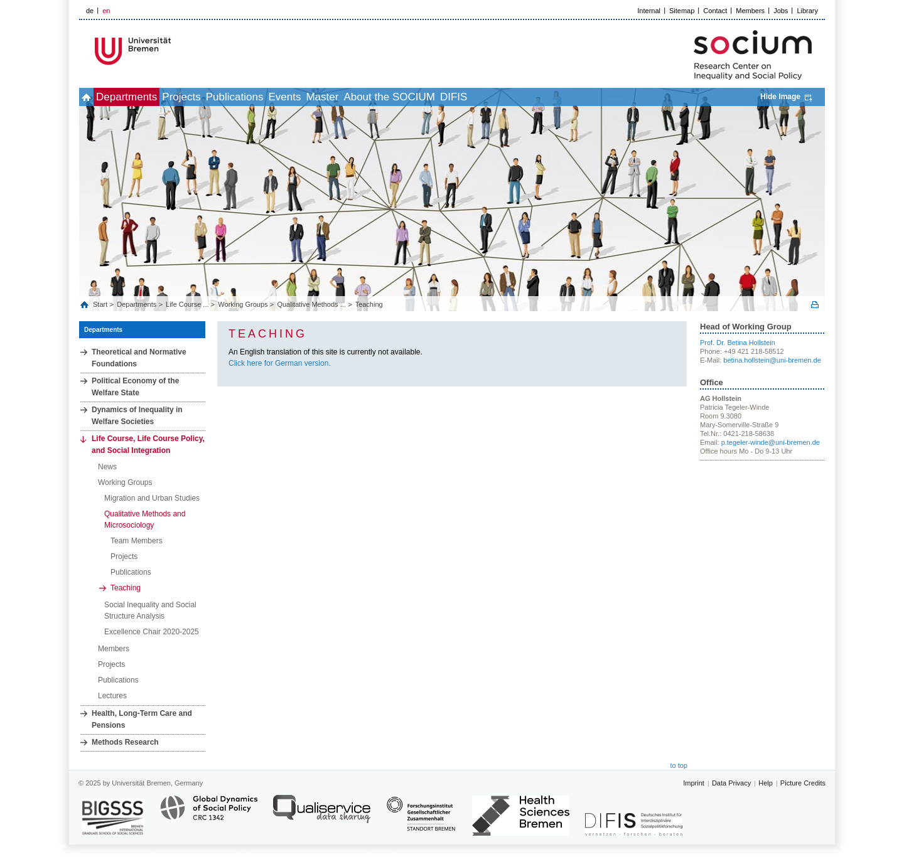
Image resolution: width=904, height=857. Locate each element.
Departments (147, 97)
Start (101, 304)
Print (815, 304)
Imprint (693, 783)
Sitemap (681, 10)
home (93, 97)
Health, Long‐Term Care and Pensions (142, 719)
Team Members (136, 540)
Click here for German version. (280, 363)
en (106, 10)
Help (765, 783)
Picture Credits (803, 783)
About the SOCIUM (479, 97)
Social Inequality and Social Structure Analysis (150, 610)
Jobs (780, 10)
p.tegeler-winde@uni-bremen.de (770, 442)
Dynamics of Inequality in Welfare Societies (137, 415)
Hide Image (780, 96)
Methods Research (125, 742)
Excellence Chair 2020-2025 (151, 631)
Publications (283, 97)
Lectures (112, 695)
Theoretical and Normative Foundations (139, 358)
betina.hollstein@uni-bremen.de (772, 360)
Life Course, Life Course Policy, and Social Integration (148, 444)
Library (807, 10)
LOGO (175, 51)
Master (398, 97)
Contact (715, 10)
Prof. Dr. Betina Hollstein (737, 342)
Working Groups (242, 304)
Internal (648, 10)
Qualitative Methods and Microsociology (144, 519)
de (90, 10)
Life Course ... (187, 304)
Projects (215, 97)
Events (346, 97)
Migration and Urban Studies (152, 498)
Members (750, 10)
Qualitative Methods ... (311, 304)
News (107, 466)
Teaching (369, 304)
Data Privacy (731, 783)
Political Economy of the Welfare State (135, 386)
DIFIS (557, 97)
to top (678, 765)
